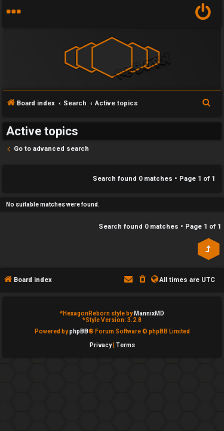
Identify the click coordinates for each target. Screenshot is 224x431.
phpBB (78, 331)
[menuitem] (203, 13)
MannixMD (149, 313)
